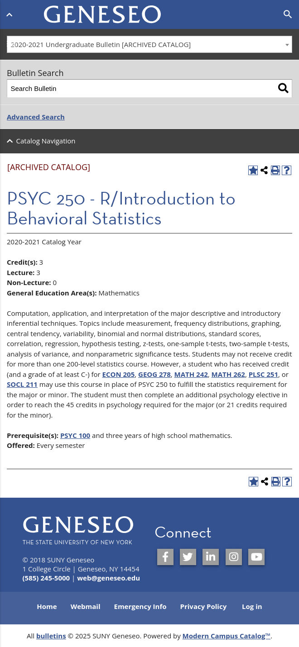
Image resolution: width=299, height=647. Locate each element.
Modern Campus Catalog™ (227, 635)
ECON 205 (118, 374)
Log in (252, 606)
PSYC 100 (75, 435)
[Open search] (288, 14)
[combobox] (149, 44)
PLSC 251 (263, 374)
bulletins (51, 635)
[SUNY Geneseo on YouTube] (256, 557)
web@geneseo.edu (108, 577)
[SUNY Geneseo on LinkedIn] (211, 557)
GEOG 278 (154, 374)
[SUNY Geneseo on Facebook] (165, 557)
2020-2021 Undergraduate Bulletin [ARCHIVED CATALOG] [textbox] (101, 44)
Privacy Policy (203, 606)
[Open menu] (11, 12)
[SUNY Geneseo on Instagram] (234, 557)
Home (47, 606)
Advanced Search (36, 116)
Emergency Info (140, 606)
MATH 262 (228, 374)
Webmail (86, 606)
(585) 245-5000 (46, 577)
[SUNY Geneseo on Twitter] (188, 557)
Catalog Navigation (46, 140)
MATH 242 (191, 374)
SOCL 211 (22, 384)
